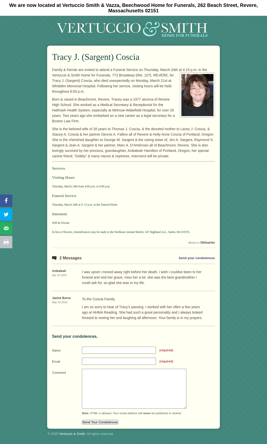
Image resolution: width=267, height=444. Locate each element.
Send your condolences (197, 258)
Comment (59, 372)
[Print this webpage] (6, 242)
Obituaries (207, 242)
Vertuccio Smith (72, 434)
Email (56, 361)
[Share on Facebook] (6, 201)
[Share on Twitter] (6, 214)
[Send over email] (6, 228)
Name (56, 350)
